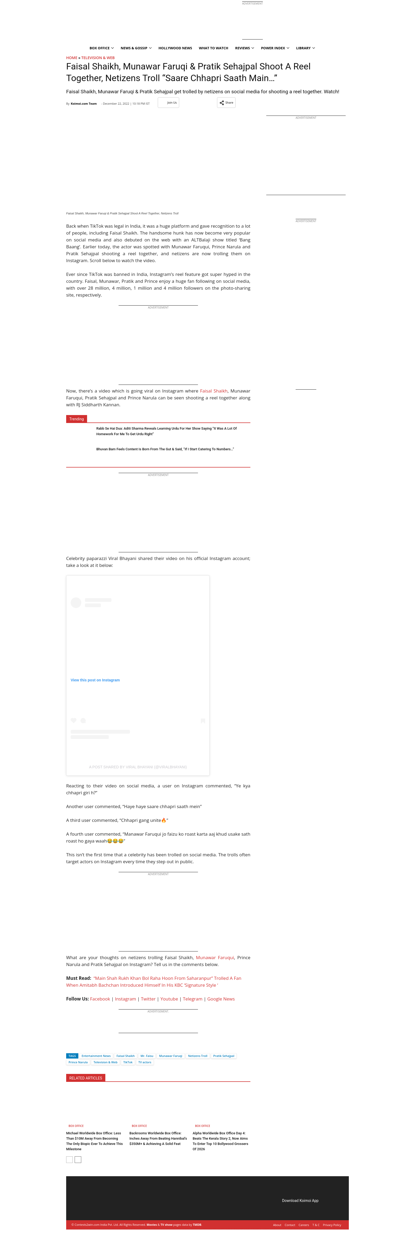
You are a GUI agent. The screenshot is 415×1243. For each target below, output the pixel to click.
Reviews (244, 48)
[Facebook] (70, 1046)
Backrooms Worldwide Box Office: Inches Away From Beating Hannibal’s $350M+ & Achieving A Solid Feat (158, 1138)
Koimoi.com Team (84, 103)
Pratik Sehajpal (223, 1056)
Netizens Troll (198, 1056)
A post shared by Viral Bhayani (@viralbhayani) (138, 767)
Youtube (169, 999)
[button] (226, 102)
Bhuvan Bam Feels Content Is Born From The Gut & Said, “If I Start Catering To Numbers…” (165, 449)
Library (305, 48)
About (277, 1225)
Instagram (125, 999)
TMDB (197, 1225)
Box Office (101, 48)
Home (71, 57)
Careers (304, 1225)
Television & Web (98, 57)
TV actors (144, 1062)
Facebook (100, 999)
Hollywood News (175, 48)
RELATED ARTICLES (85, 1078)
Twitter (148, 999)
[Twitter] (79, 1046)
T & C (316, 1225)
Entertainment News (96, 1056)
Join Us (168, 102)
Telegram (192, 999)
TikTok (128, 1062)
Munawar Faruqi (170, 1056)
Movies (152, 1225)
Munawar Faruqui (215, 957)
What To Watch (213, 48)
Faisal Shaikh (214, 391)
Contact (290, 1225)
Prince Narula (78, 1062)
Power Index (275, 48)
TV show (166, 1225)
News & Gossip (136, 48)
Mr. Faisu (147, 1056)
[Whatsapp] (88, 1046)
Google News (221, 999)
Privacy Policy (332, 1225)
